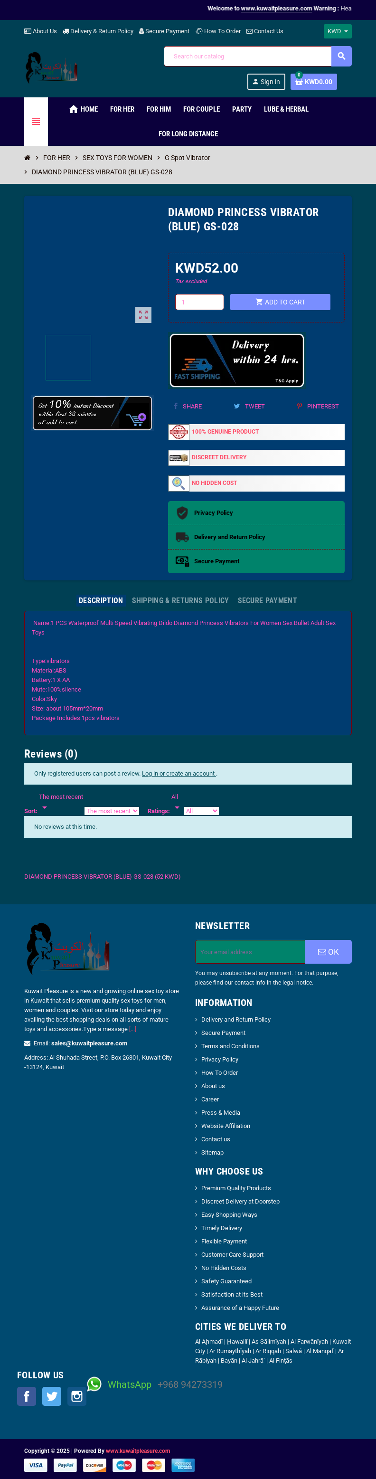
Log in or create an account (179, 773)
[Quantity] (199, 302)
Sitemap (212, 1152)
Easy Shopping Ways (229, 1214)
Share (188, 406)
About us (213, 1086)
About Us (40, 31)
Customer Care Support (232, 1254)
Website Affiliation (225, 1125)
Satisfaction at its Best (232, 1294)
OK (328, 952)
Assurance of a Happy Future (240, 1307)
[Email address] (250, 952)
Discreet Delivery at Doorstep (240, 1201)
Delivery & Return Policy (98, 31)
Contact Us (264, 31)
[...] (132, 1029)
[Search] (257, 56)
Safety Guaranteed (226, 1281)
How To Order (218, 31)
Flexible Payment (224, 1241)
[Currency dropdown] (338, 31)
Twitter (51, 1396)
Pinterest (318, 406)
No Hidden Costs (223, 1267)
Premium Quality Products (236, 1188)
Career (210, 1099)
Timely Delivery (221, 1228)
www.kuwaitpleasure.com (138, 1451)
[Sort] (61, 802)
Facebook (26, 1396)
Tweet (249, 406)
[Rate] (177, 802)
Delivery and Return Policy (236, 1019)
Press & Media (220, 1112)
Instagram (76, 1396)
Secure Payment (164, 31)
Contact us (215, 1139)
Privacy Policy (219, 1059)
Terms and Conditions (230, 1046)
